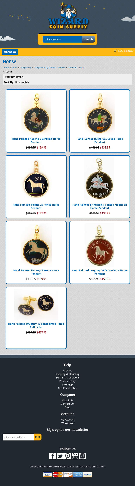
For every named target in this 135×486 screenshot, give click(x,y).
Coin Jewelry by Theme (45, 67)
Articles (67, 370)
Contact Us (67, 403)
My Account (68, 419)
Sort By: (16, 82)
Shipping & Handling (67, 374)
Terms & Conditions (68, 377)
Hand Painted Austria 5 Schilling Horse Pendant (36, 140)
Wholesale (67, 423)
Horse (82, 67)
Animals (61, 67)
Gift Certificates (67, 388)
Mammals (72, 67)
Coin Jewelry (25, 67)
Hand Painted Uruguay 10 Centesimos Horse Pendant (100, 272)
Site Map (67, 384)
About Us (67, 400)
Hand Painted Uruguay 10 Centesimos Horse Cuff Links (36, 325)
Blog (67, 407)
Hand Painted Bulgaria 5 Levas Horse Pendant (99, 140)
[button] (10, 52)
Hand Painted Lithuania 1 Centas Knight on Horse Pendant (99, 206)
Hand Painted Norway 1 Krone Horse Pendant (36, 272)
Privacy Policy (67, 381)
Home (6, 67)
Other (14, 67)
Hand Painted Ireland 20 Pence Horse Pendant (36, 206)
